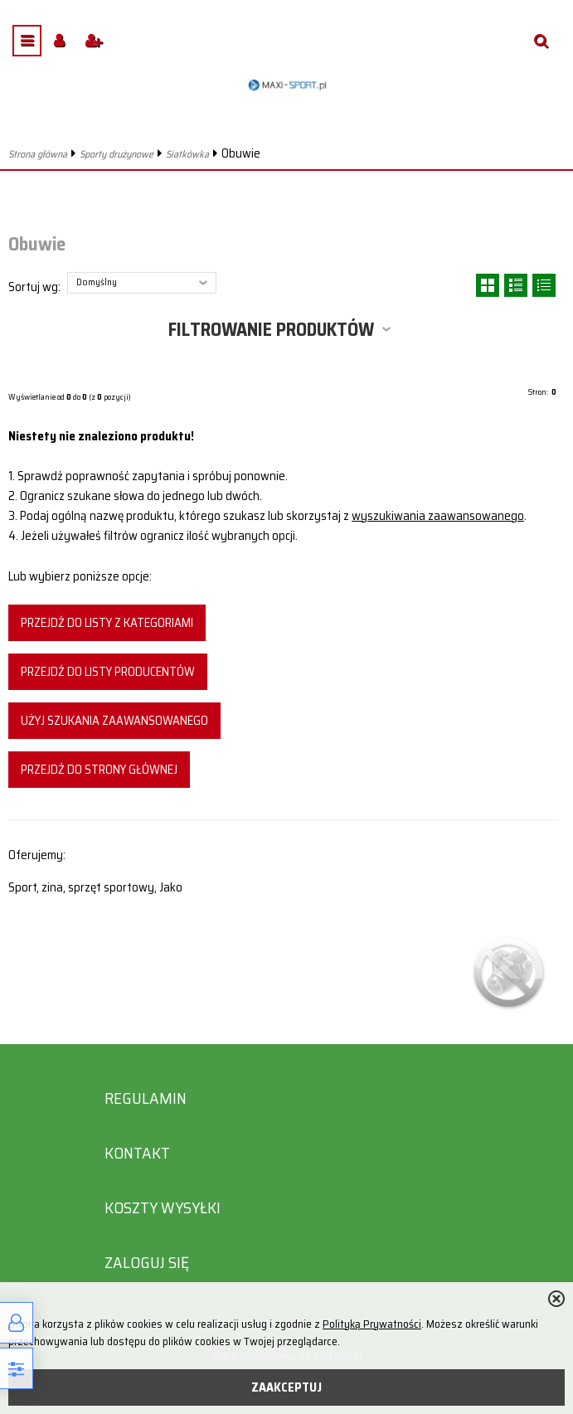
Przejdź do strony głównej (99, 770)
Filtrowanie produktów (271, 329)
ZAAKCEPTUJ (286, 1387)
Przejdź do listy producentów (108, 672)
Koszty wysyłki (162, 1208)
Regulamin (145, 1098)
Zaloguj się (146, 1263)
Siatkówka (187, 154)
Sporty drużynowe (116, 154)
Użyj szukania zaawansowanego (114, 721)
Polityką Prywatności (372, 1324)
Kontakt (137, 1153)
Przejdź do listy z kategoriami (107, 623)
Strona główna (37, 154)
